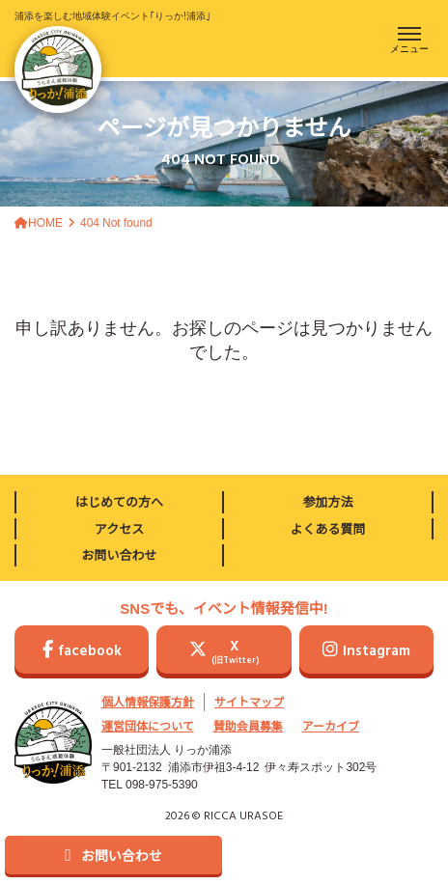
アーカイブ (330, 725)
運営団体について (147, 725)
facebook (82, 651)
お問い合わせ (118, 554)
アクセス (119, 528)
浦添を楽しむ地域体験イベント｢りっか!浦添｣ (112, 60)
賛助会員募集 (248, 725)
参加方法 (327, 501)
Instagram (366, 651)
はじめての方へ (119, 501)
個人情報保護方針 (147, 701)
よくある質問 (327, 528)
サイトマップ (249, 701)
